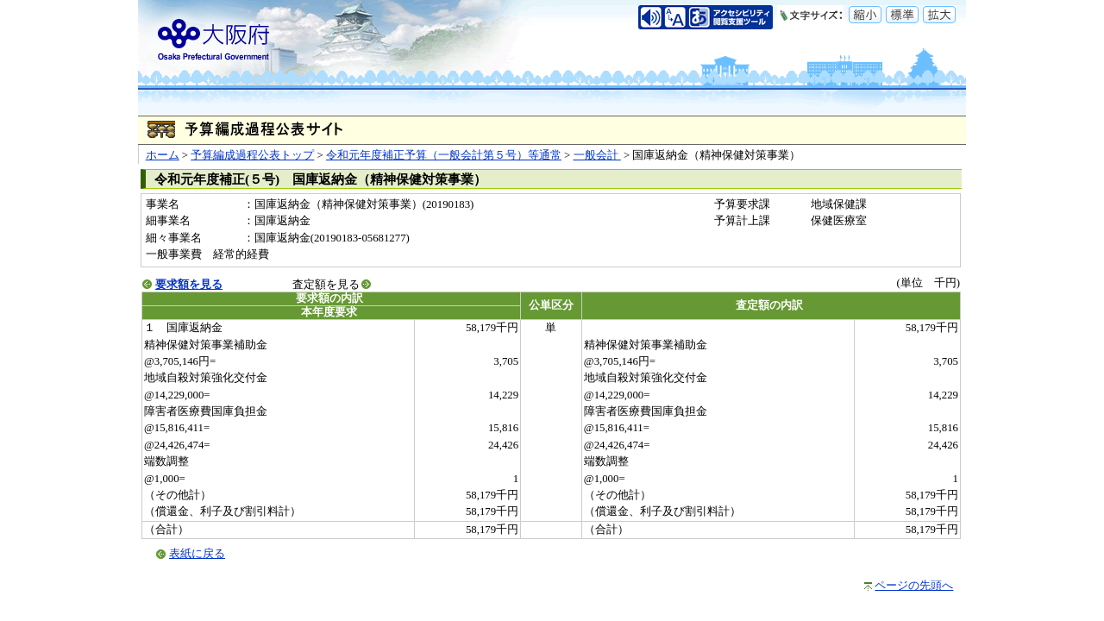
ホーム (162, 155)
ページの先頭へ (914, 586)
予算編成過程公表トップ (252, 155)
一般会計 (597, 155)
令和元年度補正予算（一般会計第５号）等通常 (443, 155)
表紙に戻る (197, 554)
